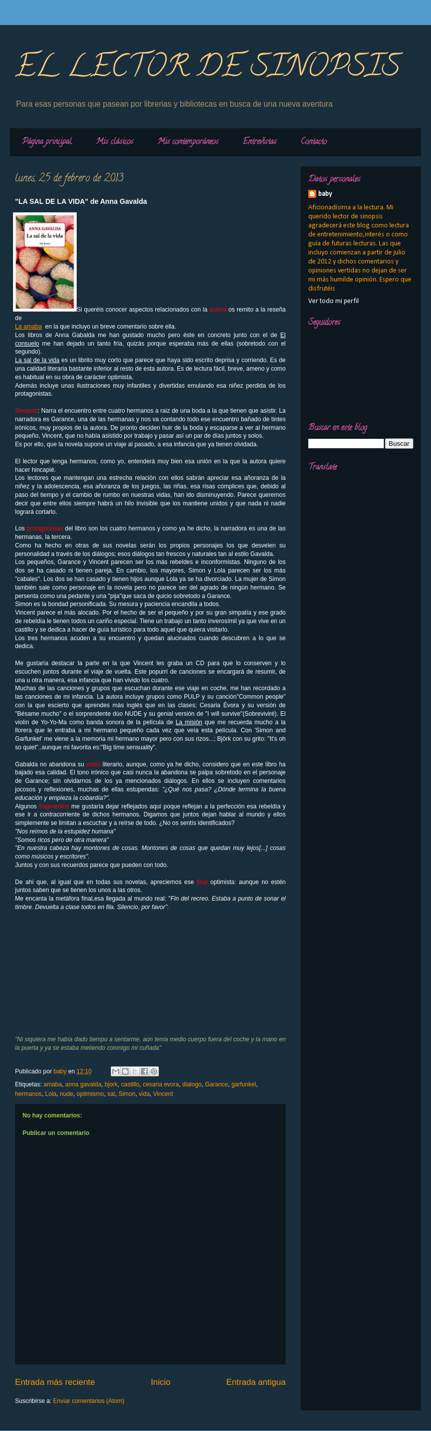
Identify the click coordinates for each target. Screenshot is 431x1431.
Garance (216, 1084)
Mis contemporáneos (188, 142)
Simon (126, 1093)
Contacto (314, 142)
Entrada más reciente (55, 1382)
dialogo (192, 1084)
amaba (53, 1084)
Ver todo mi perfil (333, 301)
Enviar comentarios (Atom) (88, 1400)
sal (111, 1093)
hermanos (28, 1093)
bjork (111, 1084)
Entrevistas (260, 142)
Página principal (47, 142)
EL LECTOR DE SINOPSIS (207, 69)
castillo (130, 1084)
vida (144, 1093)
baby (325, 194)
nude (66, 1093)
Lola (51, 1093)
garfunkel (244, 1084)
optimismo (90, 1093)
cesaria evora (161, 1084)
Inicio (160, 1382)
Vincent (163, 1093)
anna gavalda (83, 1084)
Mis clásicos (114, 142)
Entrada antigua (256, 1382)
